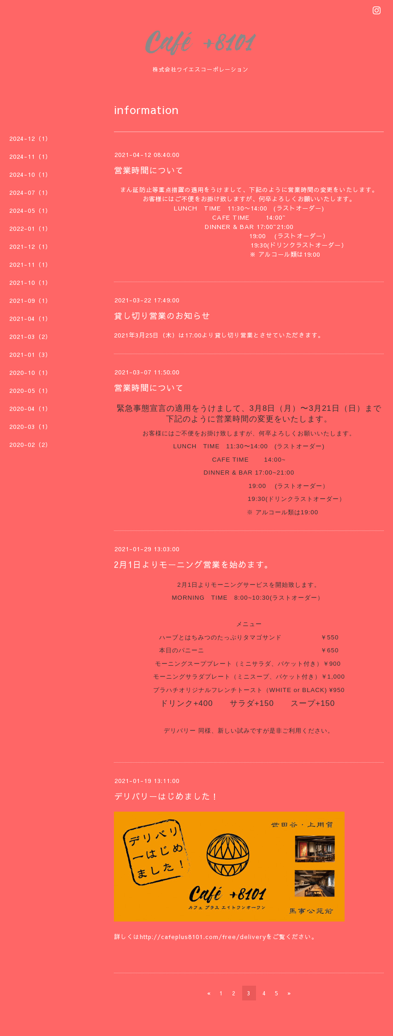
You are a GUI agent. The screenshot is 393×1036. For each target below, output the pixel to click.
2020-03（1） (30, 426)
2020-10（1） (30, 372)
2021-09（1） (30, 300)
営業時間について (149, 170)
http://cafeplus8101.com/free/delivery (203, 937)
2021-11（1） (30, 264)
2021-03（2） (30, 336)
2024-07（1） (30, 192)
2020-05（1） (30, 390)
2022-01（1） (30, 228)
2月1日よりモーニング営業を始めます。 (193, 564)
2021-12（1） (30, 246)
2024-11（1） (30, 156)
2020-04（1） (30, 408)
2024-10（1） (30, 174)
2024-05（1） (30, 210)
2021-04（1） (30, 318)
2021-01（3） (30, 354)
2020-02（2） (30, 444)
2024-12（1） (30, 138)
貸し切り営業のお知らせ (162, 315)
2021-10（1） (30, 282)
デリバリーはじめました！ (166, 796)
